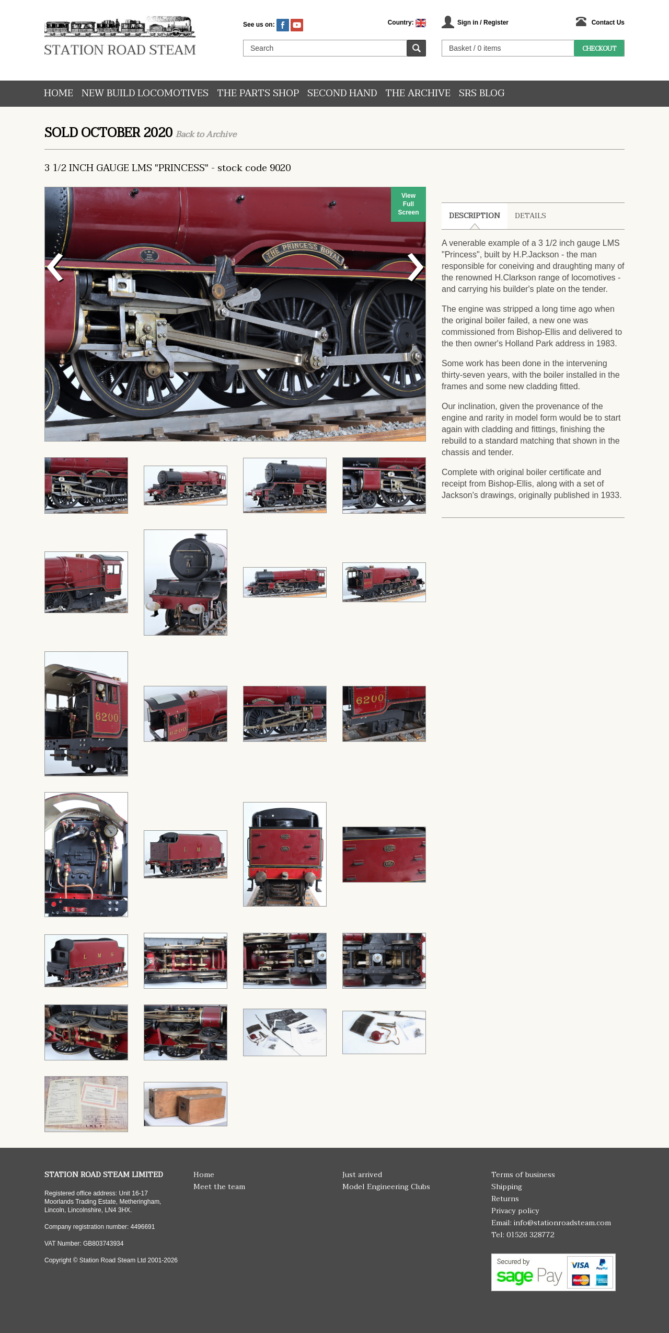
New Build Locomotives (145, 93)
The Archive (418, 93)
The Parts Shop (258, 93)
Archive (221, 134)
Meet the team (219, 1187)
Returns (505, 1199)
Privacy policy (515, 1211)
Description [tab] (474, 216)
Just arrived (362, 1175)
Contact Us (608, 22)
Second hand (342, 93)
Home (58, 93)
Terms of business (523, 1175)
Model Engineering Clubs (386, 1187)
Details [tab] (530, 216)
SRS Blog (481, 93)
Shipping (506, 1187)
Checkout (599, 48)
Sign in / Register (483, 22)
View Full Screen (408, 204)
